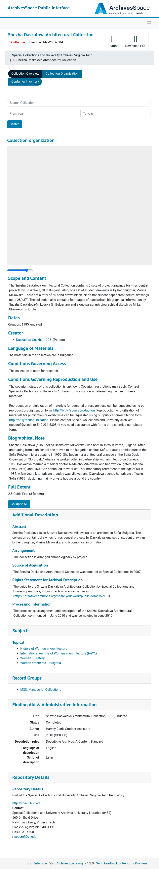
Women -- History (32, 658)
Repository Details (30, 777)
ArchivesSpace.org (69, 863)
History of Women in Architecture (43, 649)
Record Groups (27, 678)
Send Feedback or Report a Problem (121, 863)
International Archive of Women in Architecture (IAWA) (58, 653)
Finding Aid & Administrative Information (54, 704)
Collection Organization (62, 73)
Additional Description (35, 515)
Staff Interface (37, 863)
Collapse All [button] (19, 504)
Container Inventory (25, 81)
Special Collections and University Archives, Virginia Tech (52, 55)
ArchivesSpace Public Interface (39, 8)
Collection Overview (25, 73)
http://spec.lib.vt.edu (26, 803)
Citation (112, 41)
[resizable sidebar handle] (20, 270)
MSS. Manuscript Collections (40, 689)
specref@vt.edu (25, 837)
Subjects (20, 630)
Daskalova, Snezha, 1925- (34, 340)
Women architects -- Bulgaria (40, 663)
